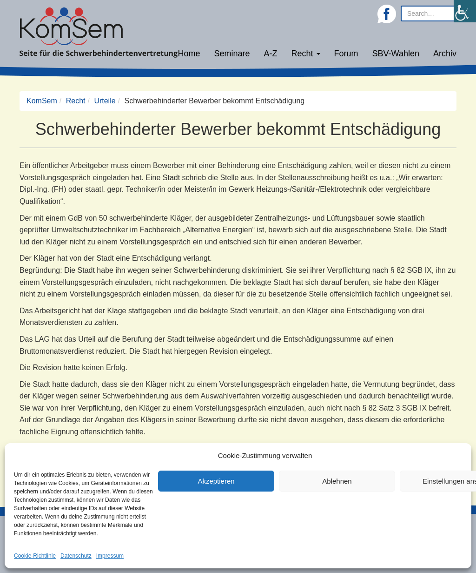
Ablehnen (336, 481)
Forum (346, 53)
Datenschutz (76, 556)
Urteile (104, 101)
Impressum (110, 556)
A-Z (271, 53)
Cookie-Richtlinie (35, 556)
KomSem (41, 101)
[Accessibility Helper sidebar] (465, 11)
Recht (305, 53)
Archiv (444, 53)
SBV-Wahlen (395, 53)
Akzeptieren (216, 481)
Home (189, 53)
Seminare (232, 53)
